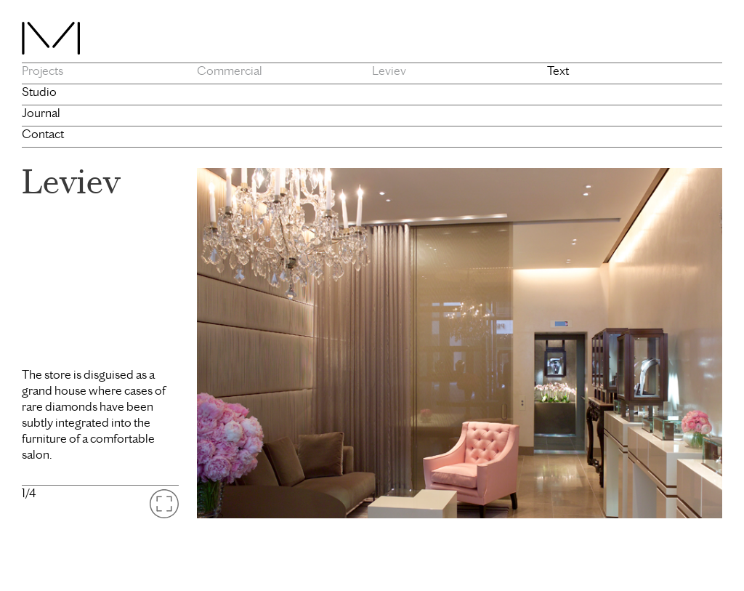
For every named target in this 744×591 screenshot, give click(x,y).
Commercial (229, 70)
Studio (39, 91)
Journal (41, 112)
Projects (42, 70)
